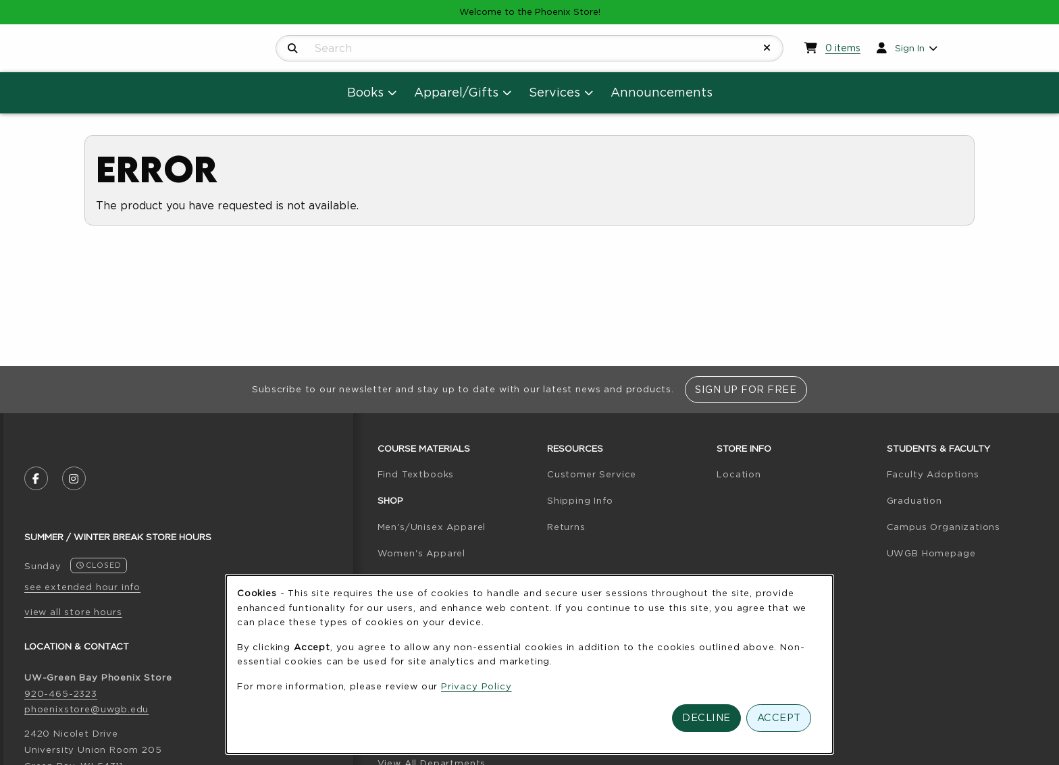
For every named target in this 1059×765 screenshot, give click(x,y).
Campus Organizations (944, 526)
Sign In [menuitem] (910, 48)
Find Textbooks (416, 474)
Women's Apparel (421, 553)
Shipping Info (580, 500)
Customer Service (591, 474)
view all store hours (73, 611)
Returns (566, 526)
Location (739, 474)
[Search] (293, 48)
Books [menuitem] (365, 92)
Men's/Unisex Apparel (432, 526)
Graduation (914, 500)
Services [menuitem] (554, 92)
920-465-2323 (60, 693)
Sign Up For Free (745, 389)
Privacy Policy (476, 686)
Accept (779, 717)
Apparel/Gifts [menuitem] (456, 92)
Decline (706, 717)
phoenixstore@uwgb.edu (86, 709)
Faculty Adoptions (933, 474)
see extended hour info (82, 586)
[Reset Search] (767, 47)
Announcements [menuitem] (662, 92)
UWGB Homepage (931, 553)
